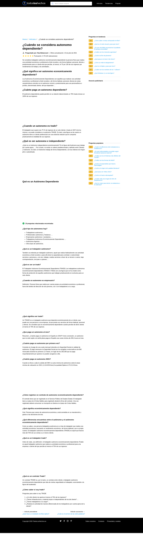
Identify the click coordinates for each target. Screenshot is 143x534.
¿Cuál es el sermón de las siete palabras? (71, 514)
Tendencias (109, 3)
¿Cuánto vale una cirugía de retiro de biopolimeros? (105, 179)
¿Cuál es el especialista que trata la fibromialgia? (104, 164)
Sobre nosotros (91, 521)
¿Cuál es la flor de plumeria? (102, 55)
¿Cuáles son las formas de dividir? (104, 160)
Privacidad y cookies (114, 521)
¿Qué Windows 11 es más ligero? (104, 73)
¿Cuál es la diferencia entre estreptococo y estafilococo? (107, 147)
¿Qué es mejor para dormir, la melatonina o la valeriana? (107, 184)
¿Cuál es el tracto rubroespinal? (103, 175)
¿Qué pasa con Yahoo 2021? (103, 172)
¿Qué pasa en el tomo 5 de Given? (104, 59)
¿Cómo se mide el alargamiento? (104, 62)
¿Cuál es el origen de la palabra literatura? (106, 168)
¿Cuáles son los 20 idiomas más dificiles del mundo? (107, 156)
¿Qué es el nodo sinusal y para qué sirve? (106, 44)
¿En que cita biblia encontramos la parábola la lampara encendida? (107, 48)
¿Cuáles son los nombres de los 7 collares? (107, 69)
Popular (118, 3)
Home (24, 39)
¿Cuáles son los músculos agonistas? (105, 52)
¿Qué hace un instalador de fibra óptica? (35, 514)
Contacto (101, 521)
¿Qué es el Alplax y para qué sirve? (104, 66)
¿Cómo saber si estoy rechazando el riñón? (107, 40)
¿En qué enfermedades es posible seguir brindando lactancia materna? (106, 152)
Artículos (99, 3)
